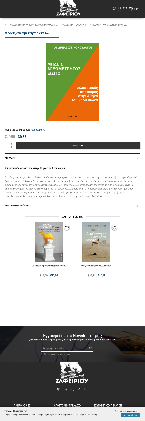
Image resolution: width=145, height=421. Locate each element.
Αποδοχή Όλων (130, 415)
